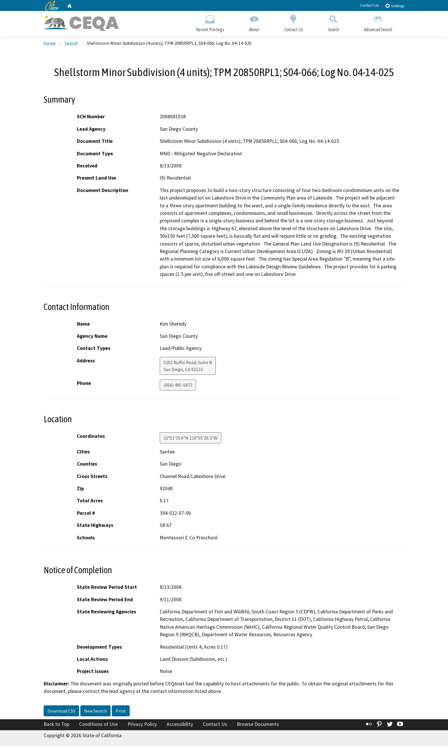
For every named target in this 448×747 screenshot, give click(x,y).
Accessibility (180, 725)
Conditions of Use (98, 725)
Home (50, 44)
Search (333, 22)
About (254, 22)
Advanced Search (378, 22)
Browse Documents (258, 725)
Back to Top (56, 725)
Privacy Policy (142, 725)
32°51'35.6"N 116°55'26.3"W (190, 438)
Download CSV (61, 711)
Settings (394, 5)
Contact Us (369, 5)
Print (121, 711)
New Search (95, 711)
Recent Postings (210, 22)
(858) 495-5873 (177, 385)
